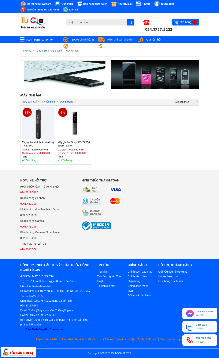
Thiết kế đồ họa (147, 339)
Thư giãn (102, 271)
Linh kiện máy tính (73, 339)
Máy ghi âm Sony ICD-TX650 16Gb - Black (74, 144)
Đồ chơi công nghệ (171, 339)
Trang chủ (26, 50)
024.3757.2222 (158, 29)
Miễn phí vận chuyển (120, 39)
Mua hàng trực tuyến (170, 281)
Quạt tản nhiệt (125, 339)
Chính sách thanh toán (138, 288)
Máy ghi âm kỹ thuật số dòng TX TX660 (38, 144)
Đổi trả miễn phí (116, 46)
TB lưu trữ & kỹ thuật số (48, 50)
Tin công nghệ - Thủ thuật (109, 279)
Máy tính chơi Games (100, 339)
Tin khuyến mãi (106, 285)
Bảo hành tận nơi (82, 46)
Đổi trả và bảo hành (139, 295)
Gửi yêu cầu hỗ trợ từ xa (172, 271)
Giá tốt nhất (153, 39)
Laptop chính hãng (47, 339)
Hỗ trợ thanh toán (168, 276)
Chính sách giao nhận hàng (137, 279)
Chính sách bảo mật (140, 271)
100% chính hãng (83, 39)
